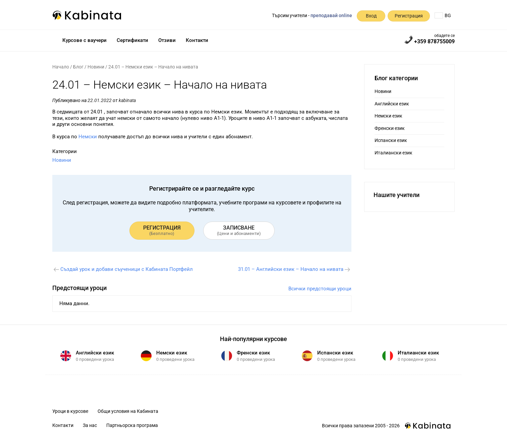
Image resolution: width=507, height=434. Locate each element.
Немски (87, 137)
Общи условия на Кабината (128, 411)
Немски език (388, 115)
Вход (371, 15)
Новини (96, 66)
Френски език (390, 128)
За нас (90, 425)
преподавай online (331, 15)
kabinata (127, 100)
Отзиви (167, 40)
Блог (78, 66)
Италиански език (393, 152)
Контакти (197, 40)
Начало (60, 66)
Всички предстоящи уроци (319, 289)
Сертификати (132, 40)
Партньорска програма (132, 425)
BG (443, 15)
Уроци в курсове (70, 411)
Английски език (392, 103)
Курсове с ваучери (84, 40)
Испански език (391, 140)
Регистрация (409, 15)
